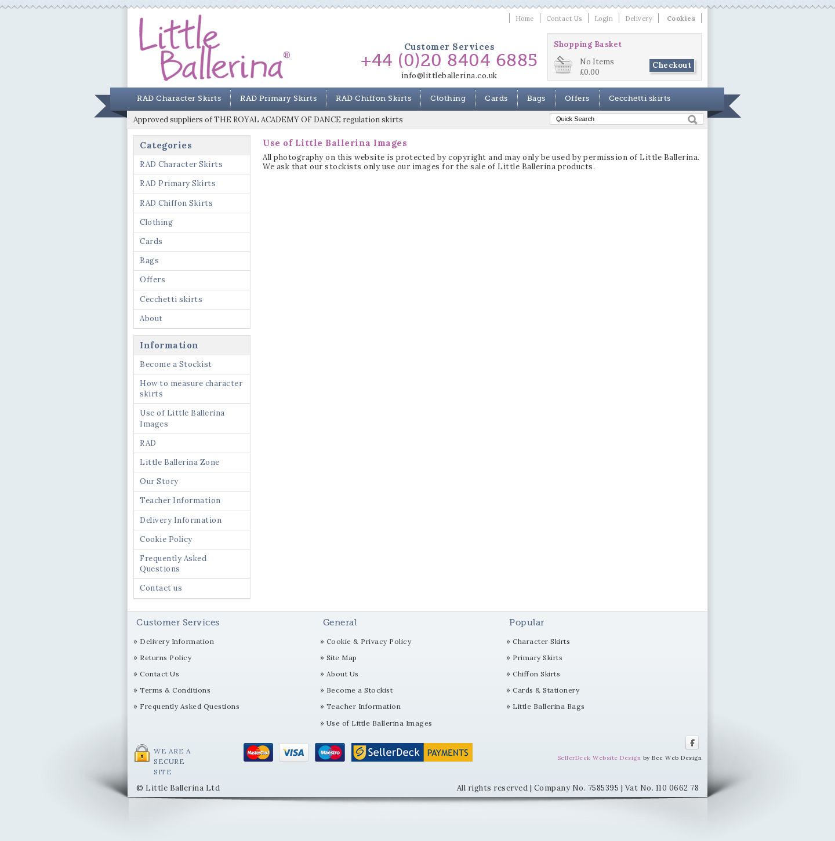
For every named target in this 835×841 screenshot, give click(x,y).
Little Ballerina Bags (549, 706)
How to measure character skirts (191, 388)
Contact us (161, 588)
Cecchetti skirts (640, 98)
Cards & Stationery (546, 690)
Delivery (638, 18)
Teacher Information (180, 500)
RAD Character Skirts (179, 98)
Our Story (159, 481)
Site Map (341, 657)
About (151, 318)
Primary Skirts (537, 657)
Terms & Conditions (175, 690)
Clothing (448, 98)
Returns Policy (165, 657)
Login (603, 18)
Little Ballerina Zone (180, 462)
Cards (496, 98)
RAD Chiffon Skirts (373, 98)
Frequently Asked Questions (173, 564)
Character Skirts (541, 641)
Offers (577, 98)
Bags (536, 98)
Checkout (671, 65)
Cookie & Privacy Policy (369, 641)
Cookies (681, 18)
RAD (148, 443)
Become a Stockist (176, 364)
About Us (342, 673)
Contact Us (564, 18)
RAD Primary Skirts (278, 98)
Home (524, 18)
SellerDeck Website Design (599, 758)
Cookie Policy (166, 539)
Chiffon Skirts (536, 673)
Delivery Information (181, 520)
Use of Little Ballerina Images (182, 418)
